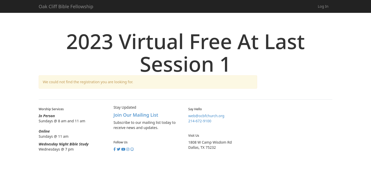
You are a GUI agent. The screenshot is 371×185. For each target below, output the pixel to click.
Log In (323, 6)
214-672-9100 (199, 120)
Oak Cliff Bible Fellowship (66, 6)
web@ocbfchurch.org (206, 115)
